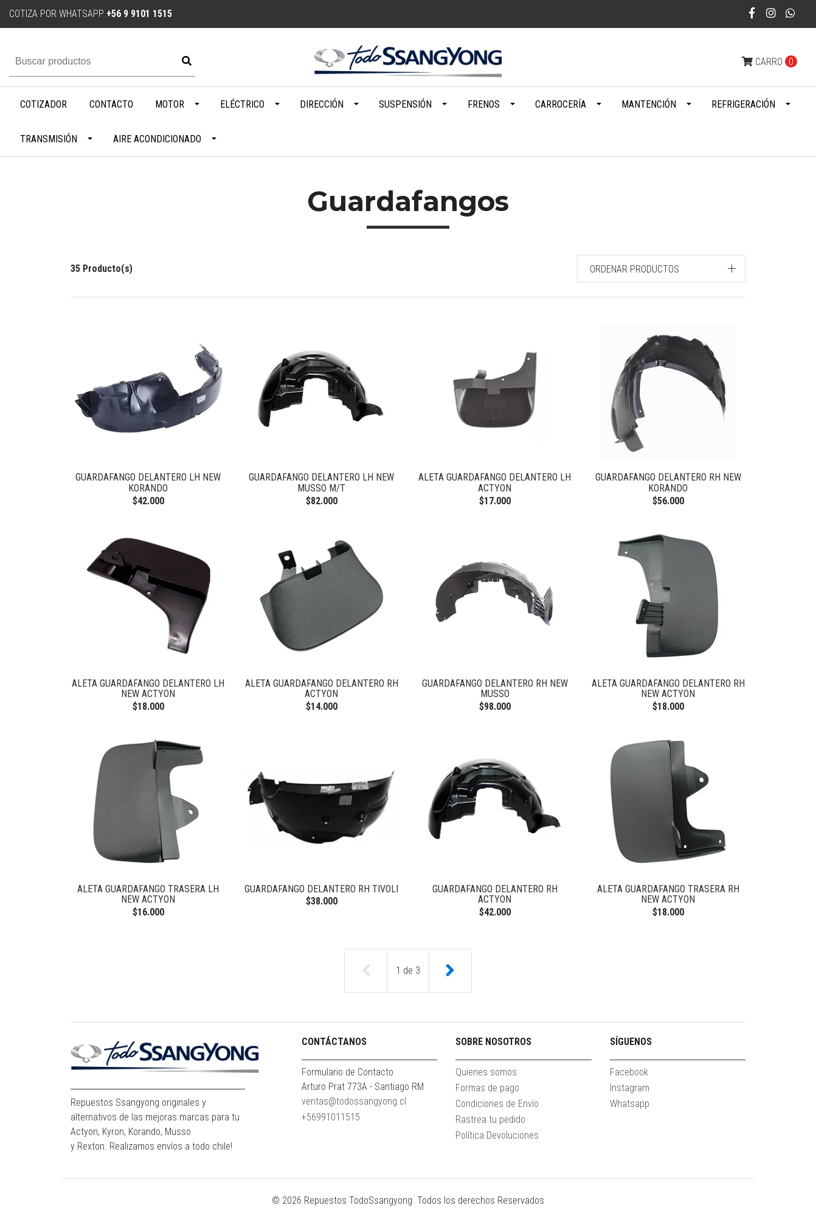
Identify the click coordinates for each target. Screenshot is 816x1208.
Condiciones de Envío (497, 1103)
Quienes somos (486, 1072)
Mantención (648, 104)
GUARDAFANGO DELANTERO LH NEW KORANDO (148, 482)
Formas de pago (487, 1088)
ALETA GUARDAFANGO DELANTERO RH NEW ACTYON (668, 689)
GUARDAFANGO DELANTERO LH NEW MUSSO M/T (321, 482)
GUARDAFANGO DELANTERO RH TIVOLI (321, 889)
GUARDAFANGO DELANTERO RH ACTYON (495, 894)
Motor (169, 104)
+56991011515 (331, 1117)
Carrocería (560, 104)
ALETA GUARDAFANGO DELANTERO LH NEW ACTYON (148, 689)
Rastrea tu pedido (490, 1119)
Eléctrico (242, 104)
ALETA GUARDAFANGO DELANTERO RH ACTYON (321, 689)
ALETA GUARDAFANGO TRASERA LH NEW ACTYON (148, 894)
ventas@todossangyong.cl (354, 1101)
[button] (661, 268)
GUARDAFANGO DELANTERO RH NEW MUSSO (495, 689)
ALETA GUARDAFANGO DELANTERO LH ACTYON (494, 482)
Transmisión (48, 139)
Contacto (111, 104)
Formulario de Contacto (347, 1072)
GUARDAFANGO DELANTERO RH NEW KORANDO (668, 482)
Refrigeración (743, 104)
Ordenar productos (634, 269)
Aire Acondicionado (157, 139)
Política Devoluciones (497, 1135)
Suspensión (405, 104)
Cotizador (43, 104)
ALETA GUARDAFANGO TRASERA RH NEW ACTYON (668, 894)
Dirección (322, 104)
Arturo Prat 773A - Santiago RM (363, 1086)
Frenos (484, 104)
